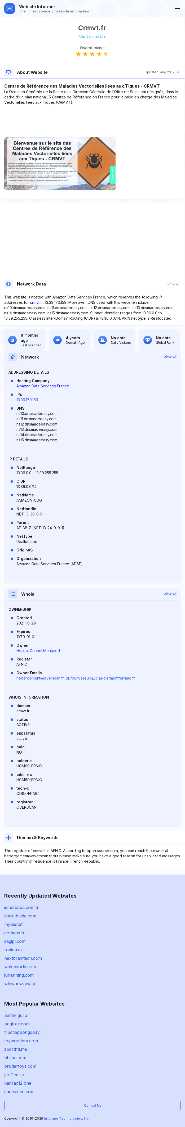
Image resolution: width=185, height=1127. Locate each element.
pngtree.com (17, 1023)
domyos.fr (14, 932)
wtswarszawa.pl (20, 983)
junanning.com (19, 975)
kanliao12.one (17, 1083)
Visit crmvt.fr (92, 36)
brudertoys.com (20, 1066)
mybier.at (13, 924)
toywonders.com (21, 1040)
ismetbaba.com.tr (21, 907)
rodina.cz (13, 949)
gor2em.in (14, 1074)
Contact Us (92, 1105)
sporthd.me (15, 1049)
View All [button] (173, 284)
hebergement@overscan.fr (40, 678)
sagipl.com (14, 941)
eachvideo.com (19, 1091)
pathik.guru (15, 1015)
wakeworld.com (20, 966)
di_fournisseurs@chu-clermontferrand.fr (100, 678)
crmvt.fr (36, 302)
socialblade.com (20, 915)
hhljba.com (15, 1057)
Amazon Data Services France (42, 386)
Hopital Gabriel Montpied (38, 650)
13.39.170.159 (27, 399)
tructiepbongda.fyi (22, 1032)
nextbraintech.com (23, 958)
